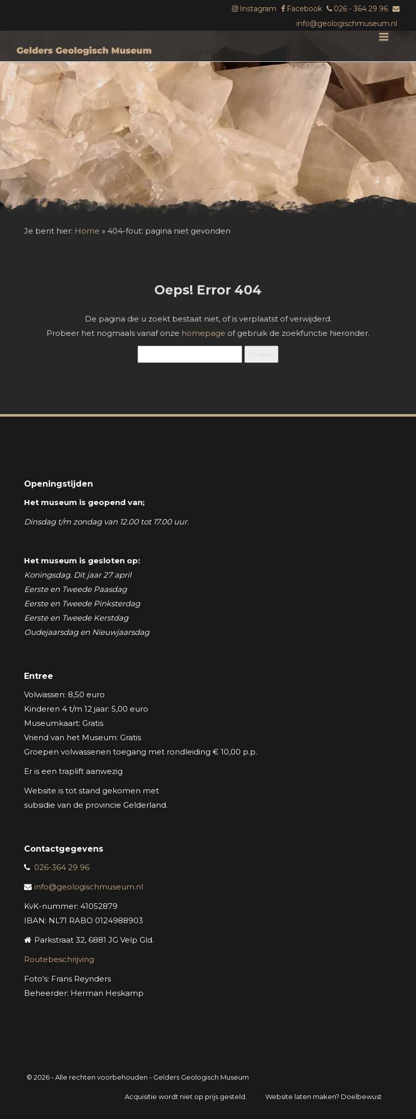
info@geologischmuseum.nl (346, 23)
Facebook (304, 8)
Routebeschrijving (59, 959)
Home (87, 231)
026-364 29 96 (61, 867)
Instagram (258, 8)
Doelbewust (361, 1096)
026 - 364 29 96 (361, 8)
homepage (203, 333)
